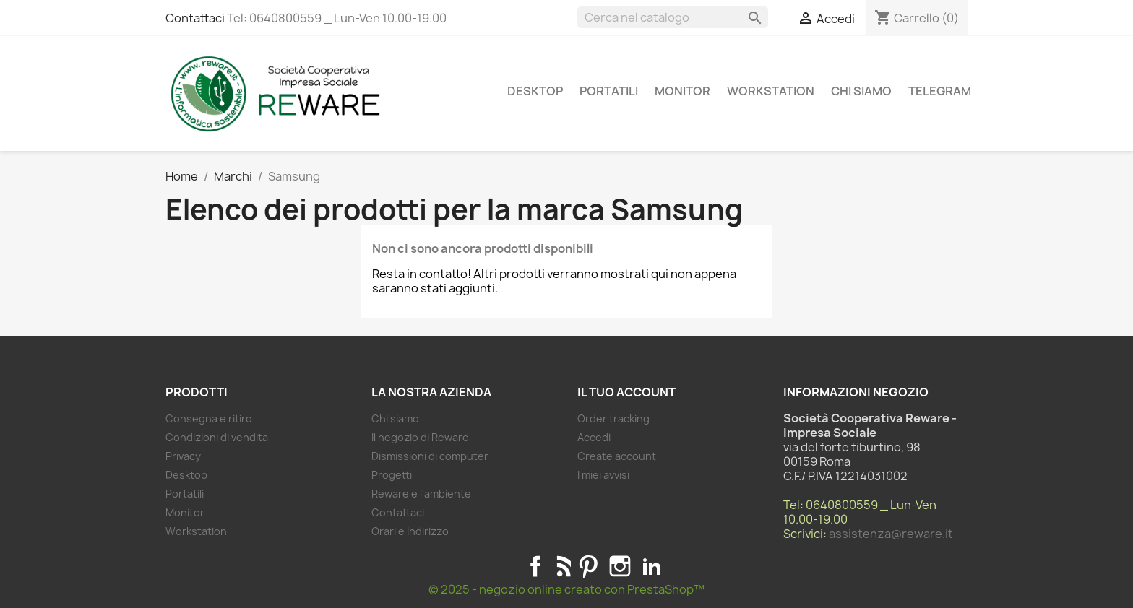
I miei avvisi (603, 475)
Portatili (609, 91)
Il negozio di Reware (420, 437)
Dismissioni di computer (429, 456)
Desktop (535, 91)
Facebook (535, 566)
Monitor (682, 91)
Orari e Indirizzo (410, 531)
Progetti (391, 475)
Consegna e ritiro (208, 418)
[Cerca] (672, 17)
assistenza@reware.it (891, 534)
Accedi (594, 437)
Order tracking (613, 418)
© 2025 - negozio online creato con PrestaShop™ (566, 589)
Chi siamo (861, 91)
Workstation (770, 91)
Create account (616, 456)
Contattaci (195, 18)
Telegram (939, 91)
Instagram (620, 566)
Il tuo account (626, 392)
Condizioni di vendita (216, 437)
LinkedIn (651, 566)
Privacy (183, 456)
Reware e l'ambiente (421, 493)
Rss (562, 566)
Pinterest (588, 566)
